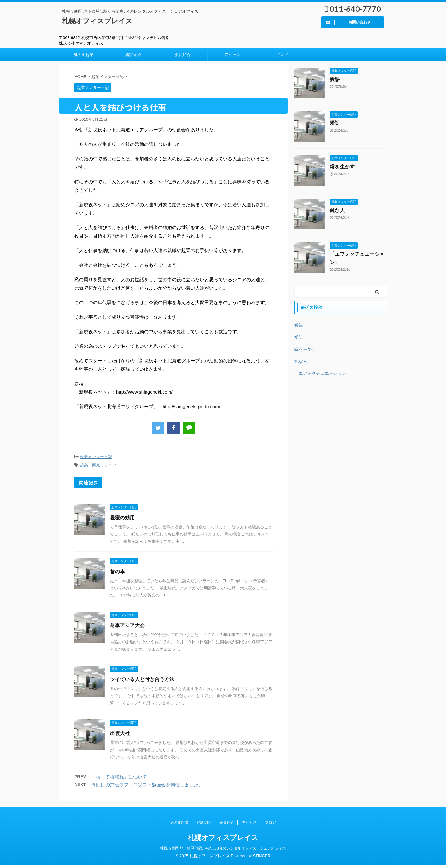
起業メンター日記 (96, 456)
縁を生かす (342, 166)
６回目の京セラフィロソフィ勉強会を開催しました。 (147, 784)
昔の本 (117, 571)
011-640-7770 (353, 8)
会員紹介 (183, 54)
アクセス (232, 54)
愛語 (335, 79)
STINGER (261, 856)
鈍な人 (337, 210)
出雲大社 (120, 733)
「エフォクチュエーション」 (322, 373)
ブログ (282, 54)
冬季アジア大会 (127, 625)
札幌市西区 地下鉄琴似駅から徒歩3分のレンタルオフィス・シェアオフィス (223, 848)
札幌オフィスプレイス (97, 21)
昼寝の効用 (122, 517)
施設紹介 (133, 54)
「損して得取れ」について (119, 777)
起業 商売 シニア (98, 465)
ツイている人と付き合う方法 (142, 679)
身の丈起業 (83, 54)
